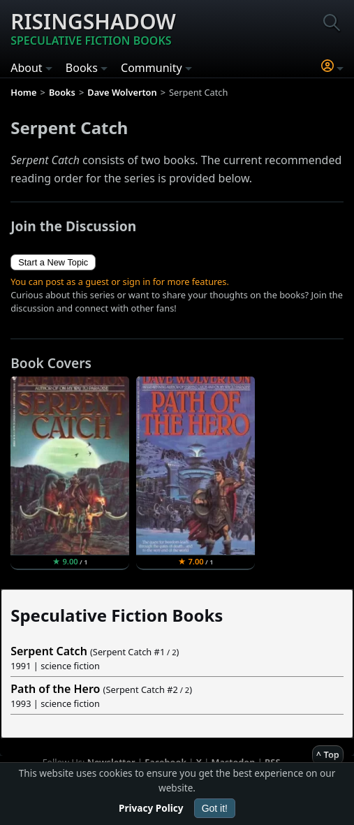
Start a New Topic (53, 262)
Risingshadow (93, 28)
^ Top (327, 754)
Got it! (215, 808)
